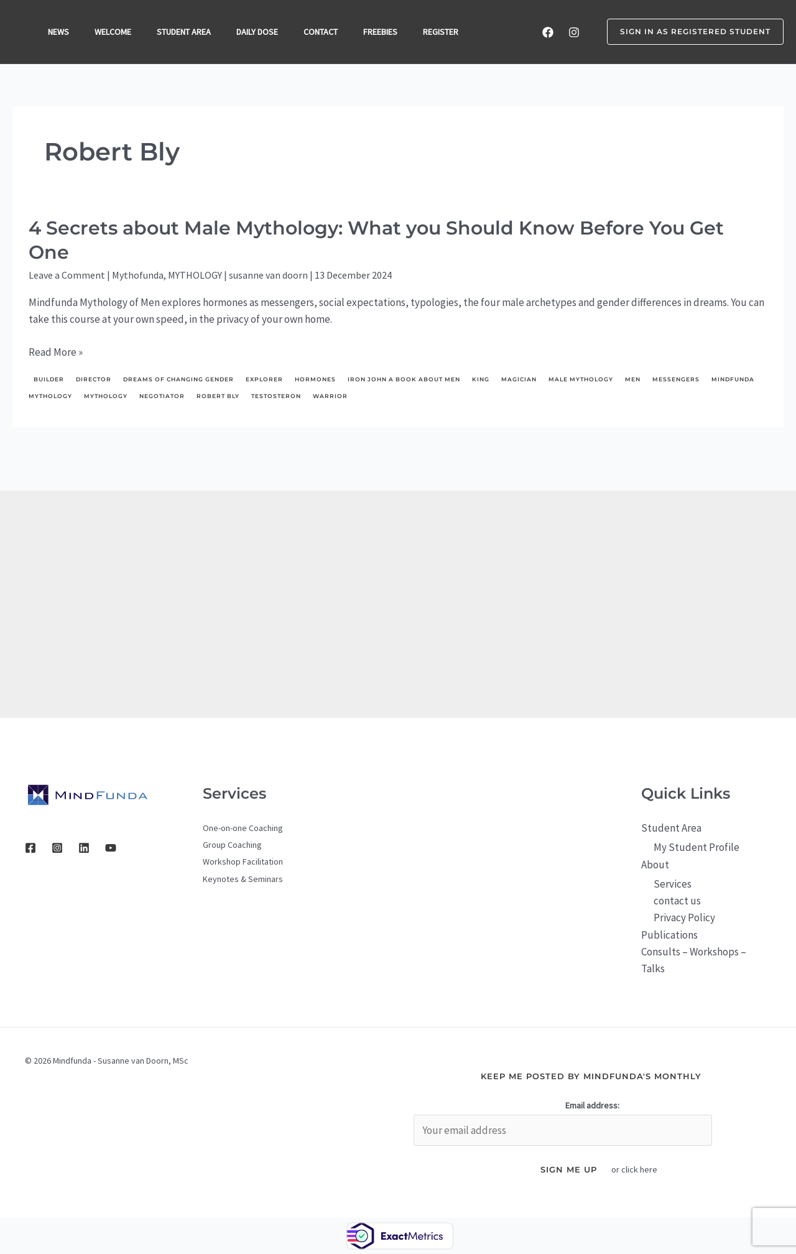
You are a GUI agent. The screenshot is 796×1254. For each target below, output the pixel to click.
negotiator (162, 395)
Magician (519, 379)
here (648, 1169)
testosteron (276, 395)
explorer (264, 379)
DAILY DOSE (264, 31)
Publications (669, 935)
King (480, 379)
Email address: (592, 1105)
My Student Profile (696, 847)
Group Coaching (232, 844)
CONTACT (329, 31)
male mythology (580, 379)
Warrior (330, 395)
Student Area (671, 828)
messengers (676, 379)
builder (49, 379)
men (633, 379)
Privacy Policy (684, 917)
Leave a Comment (67, 275)
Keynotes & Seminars (243, 879)
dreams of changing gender (178, 379)
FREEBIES (391, 31)
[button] (688, 32)
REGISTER (453, 31)
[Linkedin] (84, 847)
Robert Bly (218, 395)
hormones (315, 379)
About (655, 864)
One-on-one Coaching (243, 828)
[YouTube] (110, 847)
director (93, 379)
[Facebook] (547, 32)
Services (673, 884)
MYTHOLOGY (195, 275)
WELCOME (116, 31)
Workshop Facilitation (243, 861)
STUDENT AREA (189, 31)
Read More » (56, 352)
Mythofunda (138, 275)
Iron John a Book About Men (404, 379)
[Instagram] (574, 32)
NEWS (59, 31)
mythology (105, 395)
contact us (677, 901)
